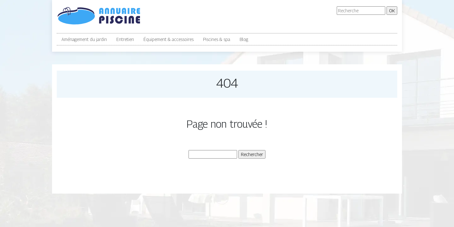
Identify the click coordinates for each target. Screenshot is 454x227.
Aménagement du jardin (84, 39)
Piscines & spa (216, 39)
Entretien (125, 39)
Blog (244, 39)
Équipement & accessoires (168, 39)
